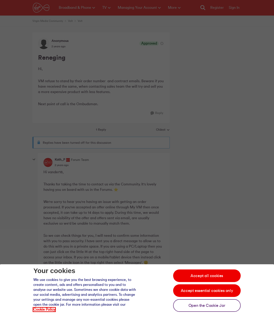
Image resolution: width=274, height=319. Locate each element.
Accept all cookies (206, 276)
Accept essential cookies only (207, 291)
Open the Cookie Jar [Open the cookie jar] (206, 305)
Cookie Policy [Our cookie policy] (44, 309)
